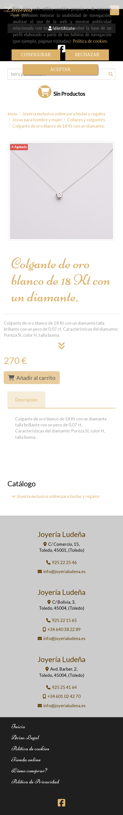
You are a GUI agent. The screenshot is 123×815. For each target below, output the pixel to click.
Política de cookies (90, 41)
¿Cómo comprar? (29, 770)
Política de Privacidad (35, 781)
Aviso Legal (25, 737)
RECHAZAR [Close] (87, 54)
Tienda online (26, 759)
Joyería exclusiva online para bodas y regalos (58, 496)
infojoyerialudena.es (64, 571)
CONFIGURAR (35, 54)
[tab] (26, 400)
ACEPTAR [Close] (60, 69)
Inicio (18, 726)
